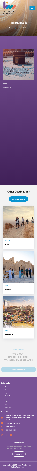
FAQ (5, 402)
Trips (5, 393)
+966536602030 (11, 426)
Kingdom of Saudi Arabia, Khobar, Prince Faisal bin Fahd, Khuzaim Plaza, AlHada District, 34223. (20, 417)
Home (10, 28)
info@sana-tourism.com (13, 423)
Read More (7, 91)
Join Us (6, 399)
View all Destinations (18, 199)
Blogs (5, 405)
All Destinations (23, 28)
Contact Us (19, 454)
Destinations (7, 396)
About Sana (7, 390)
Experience (7, 408)
